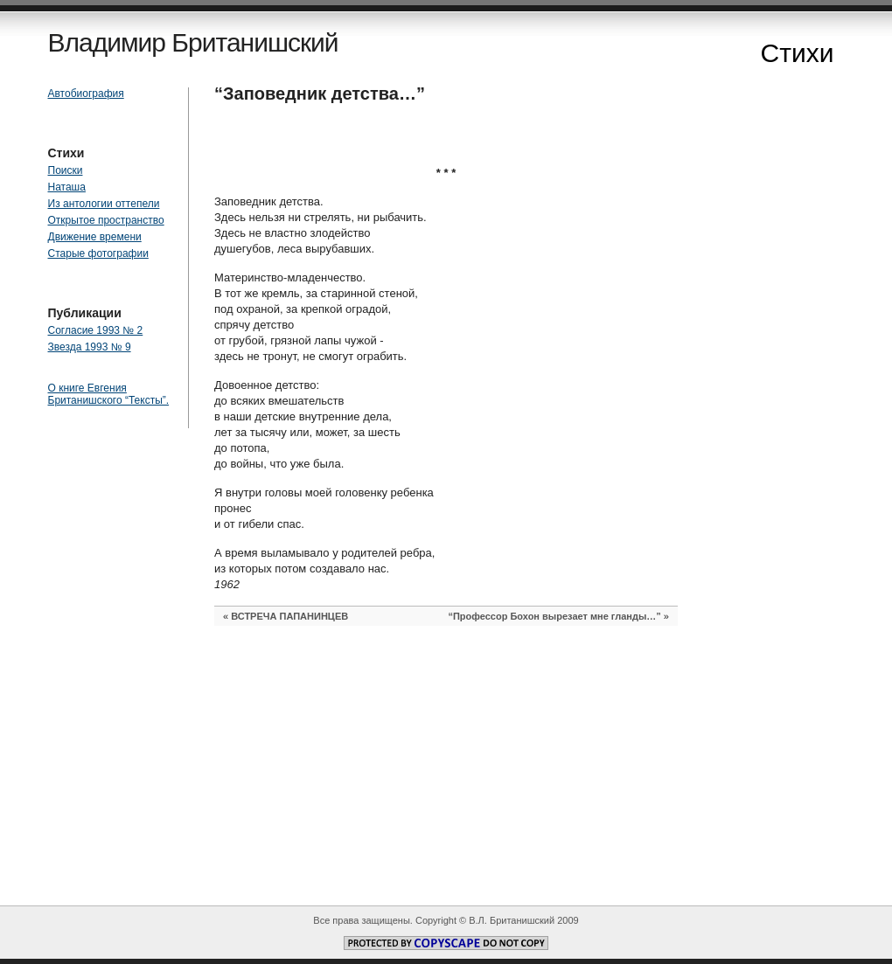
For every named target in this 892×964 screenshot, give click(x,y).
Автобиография (86, 93)
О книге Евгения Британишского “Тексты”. (109, 394)
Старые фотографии (98, 253)
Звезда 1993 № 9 (89, 347)
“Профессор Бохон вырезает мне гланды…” (554, 616)
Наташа (67, 187)
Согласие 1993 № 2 (95, 330)
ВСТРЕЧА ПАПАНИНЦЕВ (289, 616)
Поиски (65, 170)
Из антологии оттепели (104, 204)
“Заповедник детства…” (319, 93)
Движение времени (95, 237)
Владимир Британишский (193, 42)
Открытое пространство (106, 220)
